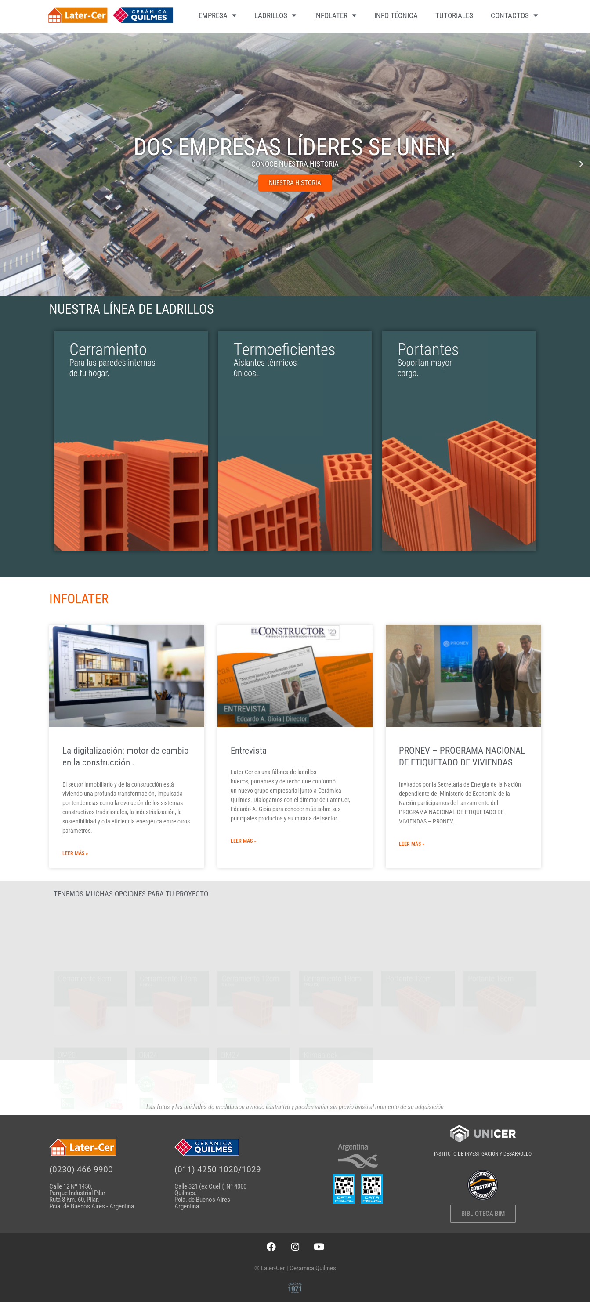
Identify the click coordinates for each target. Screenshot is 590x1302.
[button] (8, 164)
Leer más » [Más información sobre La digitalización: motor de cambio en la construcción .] (75, 853)
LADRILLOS (275, 15)
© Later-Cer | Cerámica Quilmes (295, 1268)
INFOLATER (335, 15)
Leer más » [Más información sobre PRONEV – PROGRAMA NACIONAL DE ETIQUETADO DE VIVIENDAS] (411, 844)
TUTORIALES (454, 15)
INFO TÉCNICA (396, 15)
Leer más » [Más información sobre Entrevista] (243, 841)
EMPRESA (218, 15)
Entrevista (249, 750)
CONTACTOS (514, 15)
